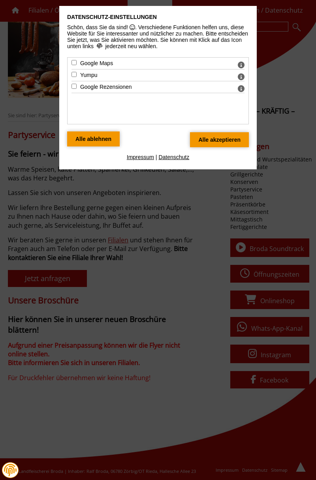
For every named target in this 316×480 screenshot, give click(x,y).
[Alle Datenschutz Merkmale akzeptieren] (219, 139)
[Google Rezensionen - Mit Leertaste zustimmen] (74, 86)
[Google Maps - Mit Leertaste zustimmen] (74, 62)
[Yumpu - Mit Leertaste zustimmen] (74, 74)
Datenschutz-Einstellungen (112, 17)
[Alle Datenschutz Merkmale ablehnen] (93, 138)
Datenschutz (173, 157)
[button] (10, 470)
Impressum (140, 157)
